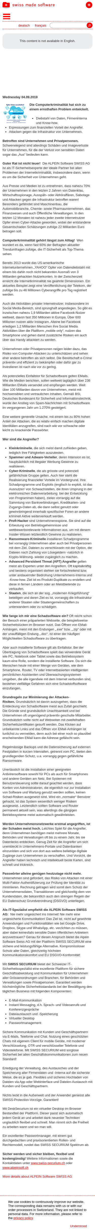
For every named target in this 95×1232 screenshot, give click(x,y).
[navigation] (47, 4)
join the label (88, 6)
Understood (78, 1226)
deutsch (24, 25)
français (40, 25)
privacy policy (23, 1218)
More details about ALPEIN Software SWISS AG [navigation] (37, 1176)
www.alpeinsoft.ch (15, 1167)
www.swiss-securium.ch (48, 1163)
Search (89, 25)
